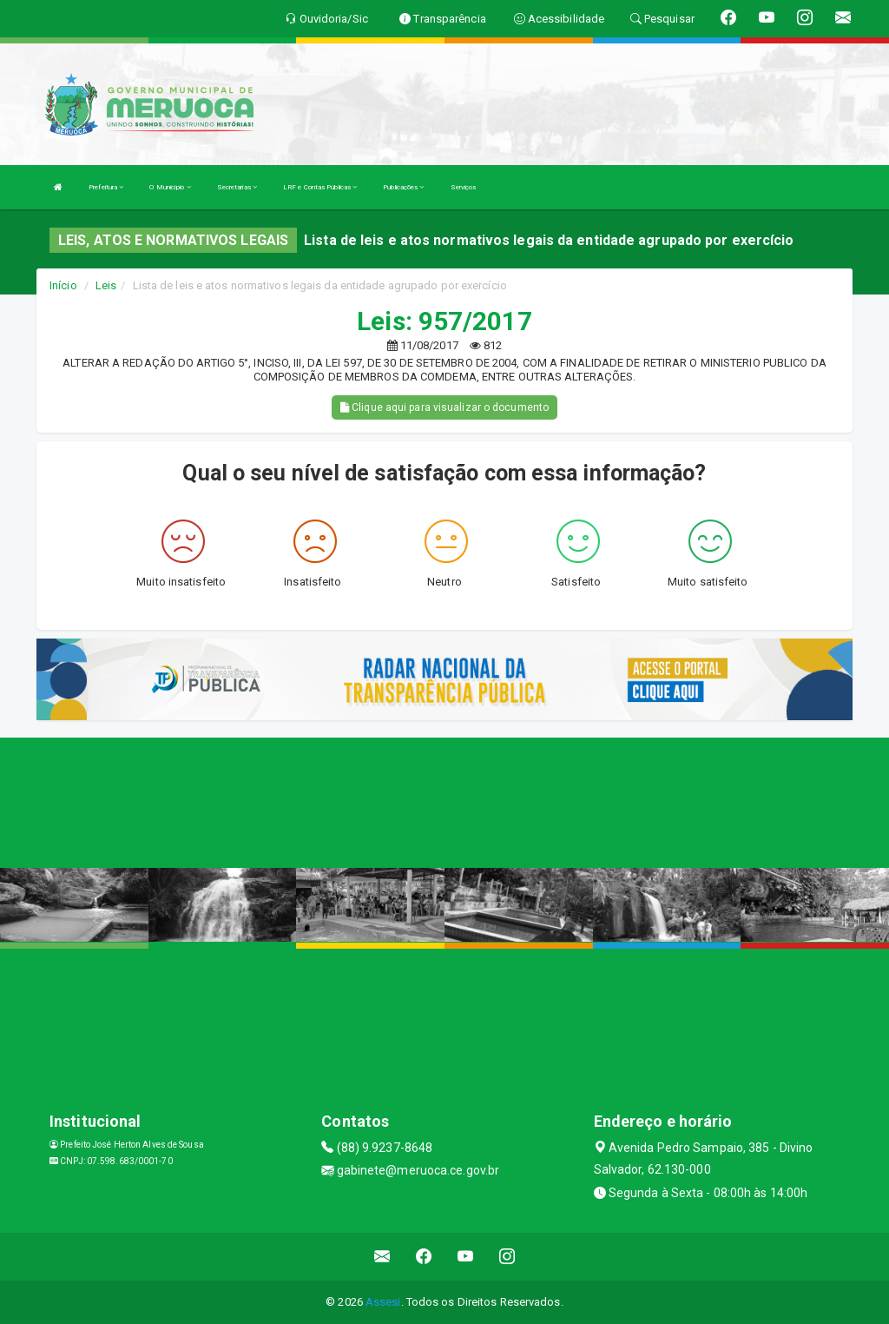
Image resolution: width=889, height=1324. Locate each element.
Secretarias (237, 187)
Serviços (464, 187)
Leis (105, 285)
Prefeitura (106, 187)
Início (63, 285)
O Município (169, 187)
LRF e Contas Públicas (320, 187)
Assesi (383, 1301)
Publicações (403, 187)
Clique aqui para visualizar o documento (444, 407)
